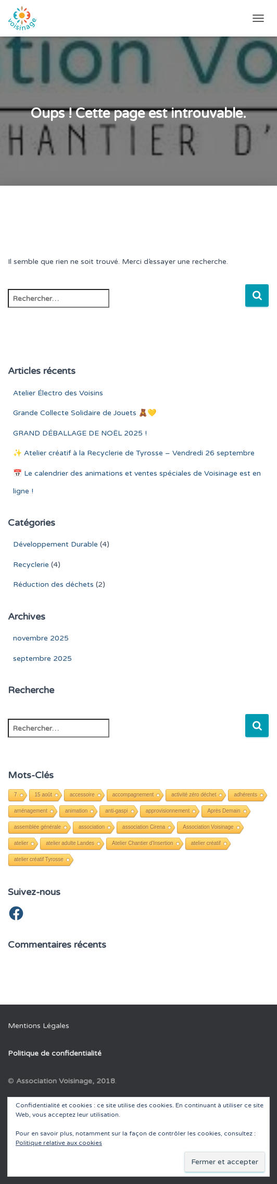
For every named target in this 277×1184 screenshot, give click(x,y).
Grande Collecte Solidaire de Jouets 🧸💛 (84, 412)
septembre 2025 (42, 658)
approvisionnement (168, 811)
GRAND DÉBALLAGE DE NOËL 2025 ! (80, 433)
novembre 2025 (41, 638)
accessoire (82, 795)
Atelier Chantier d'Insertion (142, 843)
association (92, 827)
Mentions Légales (38, 1025)
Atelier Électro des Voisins (58, 393)
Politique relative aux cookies (59, 1142)
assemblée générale (37, 827)
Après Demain (223, 811)
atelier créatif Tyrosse (39, 859)
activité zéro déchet (193, 795)
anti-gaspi (116, 811)
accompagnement (133, 795)
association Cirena (143, 827)
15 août (43, 795)
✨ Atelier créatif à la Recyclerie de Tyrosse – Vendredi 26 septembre (134, 453)
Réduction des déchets (53, 584)
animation (76, 811)
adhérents (245, 795)
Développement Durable (55, 544)
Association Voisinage (208, 827)
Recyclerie (31, 564)
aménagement (30, 811)
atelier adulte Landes (70, 843)
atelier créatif (206, 843)
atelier (21, 843)
